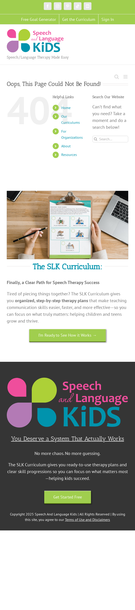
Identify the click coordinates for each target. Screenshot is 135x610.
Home (66, 107)
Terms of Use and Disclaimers (87, 519)
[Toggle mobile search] (116, 76)
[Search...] (110, 139)
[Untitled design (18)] (67, 193)
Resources (69, 154)
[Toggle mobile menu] (125, 76)
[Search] (95, 139)
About (66, 146)
